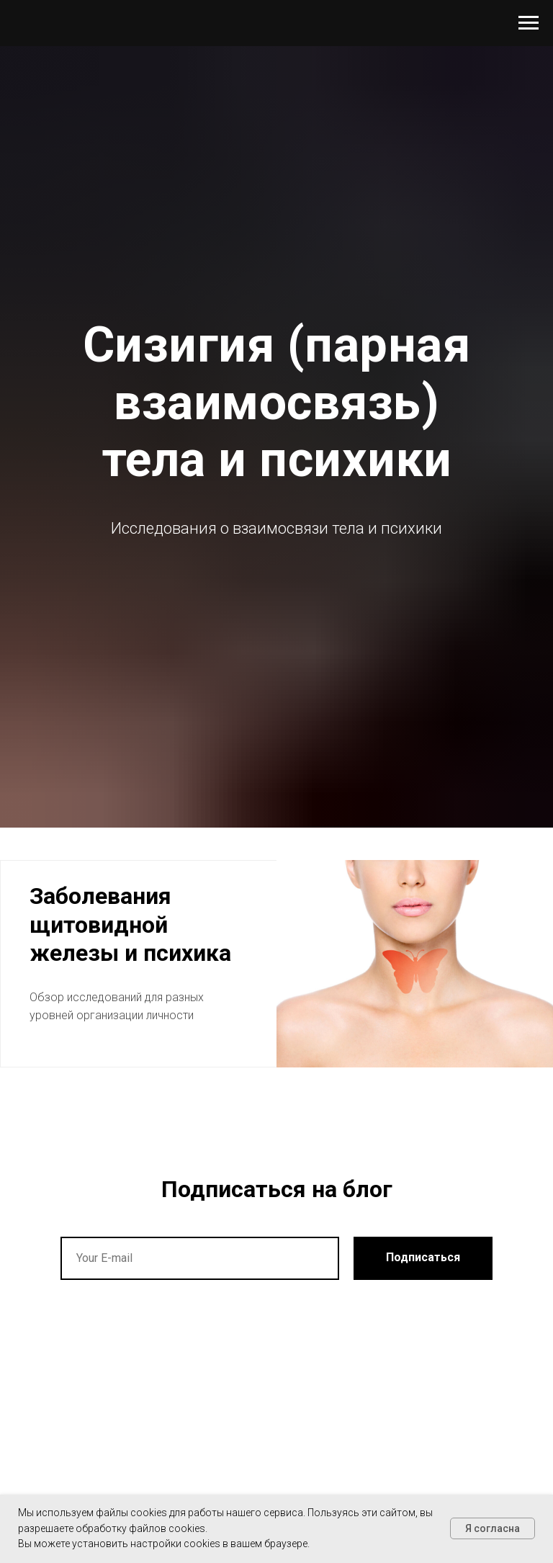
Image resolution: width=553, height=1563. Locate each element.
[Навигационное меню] (528, 23)
